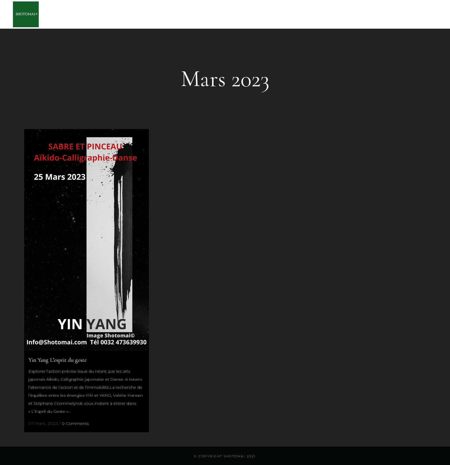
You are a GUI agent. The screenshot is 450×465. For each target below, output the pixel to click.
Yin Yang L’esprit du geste (57, 360)
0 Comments (75, 423)
